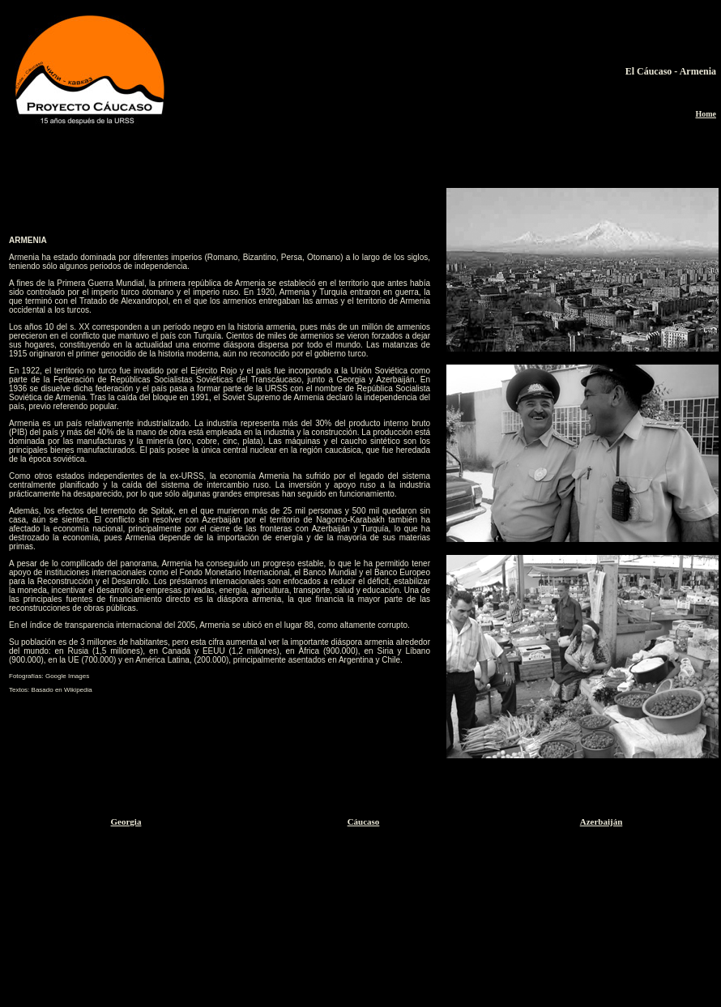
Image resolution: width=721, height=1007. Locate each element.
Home (705, 113)
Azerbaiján (601, 821)
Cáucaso (364, 821)
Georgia (126, 821)
